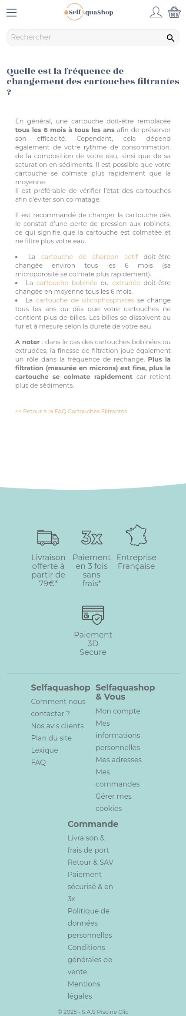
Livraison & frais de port (89, 844)
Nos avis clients (57, 726)
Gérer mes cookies (114, 802)
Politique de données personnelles (90, 923)
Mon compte (118, 711)
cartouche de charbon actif (89, 257)
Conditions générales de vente (90, 959)
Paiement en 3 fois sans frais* (92, 570)
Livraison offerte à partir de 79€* (48, 570)
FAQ (38, 762)
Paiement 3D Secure (93, 643)
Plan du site (51, 738)
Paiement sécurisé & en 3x (90, 886)
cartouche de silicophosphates (85, 300)
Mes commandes (118, 778)
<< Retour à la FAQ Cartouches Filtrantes (71, 411)
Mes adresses (119, 760)
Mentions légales (84, 990)
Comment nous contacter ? (58, 707)
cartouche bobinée (67, 283)
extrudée (126, 283)
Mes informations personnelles (118, 735)
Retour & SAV (91, 862)
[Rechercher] (93, 37)
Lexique (44, 750)
